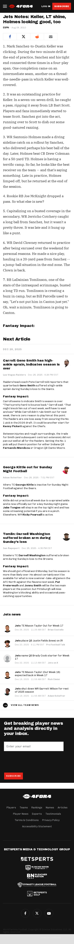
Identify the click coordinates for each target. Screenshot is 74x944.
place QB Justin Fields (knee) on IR (39, 640)
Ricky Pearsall (32, 514)
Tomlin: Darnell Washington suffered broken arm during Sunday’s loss (27, 537)
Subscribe (61, 6)
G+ (49, 913)
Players (11, 807)
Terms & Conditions (27, 820)
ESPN (6, 27)
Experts (37, 813)
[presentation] (34, 761)
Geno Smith (27, 385)
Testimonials (53, 813)
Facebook (25, 913)
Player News (20, 813)
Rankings (36, 807)
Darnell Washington (32, 555)
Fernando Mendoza (16, 448)
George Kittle (24, 484)
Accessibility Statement (37, 826)
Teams (24, 807)
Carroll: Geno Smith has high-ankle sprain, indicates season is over (31, 364)
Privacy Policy (51, 820)
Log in (45, 6)
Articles (62, 807)
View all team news (25, 705)
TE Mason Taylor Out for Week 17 (39, 625)
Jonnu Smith (32, 585)
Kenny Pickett (12, 426)
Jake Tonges (12, 507)
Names (50, 807)
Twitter (37, 913)
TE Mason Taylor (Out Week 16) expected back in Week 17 (37, 674)
